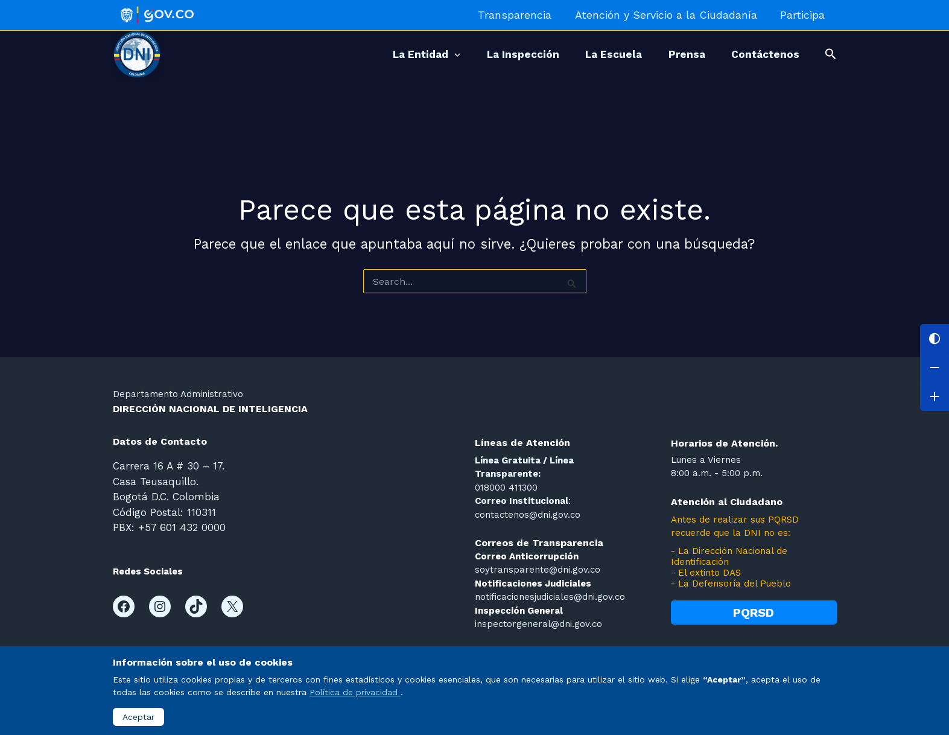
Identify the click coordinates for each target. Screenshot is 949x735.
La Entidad (408, 54)
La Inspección (509, 54)
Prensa (680, 54)
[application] (436, 54)
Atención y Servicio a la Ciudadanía (668, 14)
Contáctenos (763, 54)
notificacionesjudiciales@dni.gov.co (550, 596)
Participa (803, 14)
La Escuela (604, 54)
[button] (831, 54)
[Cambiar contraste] (934, 338)
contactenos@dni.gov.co (527, 514)
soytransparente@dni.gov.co (537, 569)
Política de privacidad (355, 692)
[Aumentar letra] (934, 396)
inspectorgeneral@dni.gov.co (538, 624)
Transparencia (519, 14)
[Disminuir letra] (934, 367)
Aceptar (138, 717)
